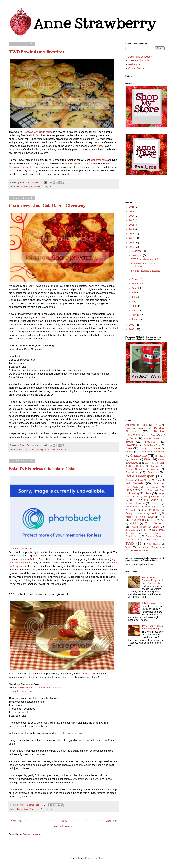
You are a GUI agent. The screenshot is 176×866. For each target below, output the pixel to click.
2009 (132, 324)
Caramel (156, 448)
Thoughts (137, 539)
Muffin (144, 510)
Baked (33, 559)
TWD (50, 187)
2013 (132, 233)
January (136, 319)
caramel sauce (86, 673)
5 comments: (33, 805)
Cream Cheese (134, 469)
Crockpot (155, 469)
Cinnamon (134, 459)
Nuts (156, 509)
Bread (129, 441)
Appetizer (130, 425)
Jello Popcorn (149, 603)
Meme (148, 507)
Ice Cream (131, 500)
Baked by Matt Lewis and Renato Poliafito (38, 687)
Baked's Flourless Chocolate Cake (42, 469)
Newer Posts (16, 820)
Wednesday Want (138, 550)
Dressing (129, 480)
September (137, 283)
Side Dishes (158, 530)
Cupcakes (131, 472)
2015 (132, 224)
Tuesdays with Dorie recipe (37, 131)
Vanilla (128, 547)
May (134, 301)
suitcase (45, 317)
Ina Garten (151, 500)
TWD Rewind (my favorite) (36, 52)
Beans (154, 435)
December (137, 251)
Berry (132, 438)
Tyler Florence (153, 544)
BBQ (145, 435)
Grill (137, 497)
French (37, 187)
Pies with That (138, 520)
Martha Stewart (132, 507)
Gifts (160, 494)
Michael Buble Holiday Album (80, 163)
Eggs (158, 480)
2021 (132, 207)
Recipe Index (135, 64)
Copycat (154, 466)
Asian (158, 425)
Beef (162, 435)
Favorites (159, 483)
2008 (132, 329)
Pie (64, 450)
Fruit (148, 493)
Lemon (140, 503)
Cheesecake (145, 451)
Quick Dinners (139, 527)
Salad (156, 527)
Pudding (134, 523)
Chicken (160, 451)
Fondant (136, 487)
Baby (127, 428)
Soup (145, 533)
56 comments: (34, 445)
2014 (132, 229)
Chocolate (34, 809)
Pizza (153, 520)
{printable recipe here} (21, 548)
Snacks (133, 533)
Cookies (133, 462)
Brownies (131, 445)
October (136, 279)
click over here (98, 159)
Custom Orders (136, 68)
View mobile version (63, 826)
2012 (132, 238)
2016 (132, 220)
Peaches (129, 517)
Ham (145, 497)
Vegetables (142, 547)
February (136, 314)
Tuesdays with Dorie (138, 60)
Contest (161, 459)
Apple (19, 450)
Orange (129, 513)
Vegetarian (159, 547)
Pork (162, 520)
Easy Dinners (144, 480)
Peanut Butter (146, 516)
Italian (128, 503)
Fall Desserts (134, 483)
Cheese (129, 451)
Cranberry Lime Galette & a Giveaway (47, 205)
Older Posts (111, 820)
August (135, 288)
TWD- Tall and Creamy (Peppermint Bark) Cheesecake (152, 580)
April (134, 305)
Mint (133, 510)
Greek (128, 497)
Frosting (134, 493)
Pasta (142, 513)
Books (20, 809)
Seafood (144, 530)
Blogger (101, 858)
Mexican (160, 506)
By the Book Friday (152, 445)
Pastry (44, 187)
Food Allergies (46, 809)
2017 (132, 216)
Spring (157, 533)
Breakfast (150, 441)
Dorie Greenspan (25, 187)
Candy (143, 448)
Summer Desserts (155, 536)
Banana (141, 428)
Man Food (156, 503)
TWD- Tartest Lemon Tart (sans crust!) (152, 627)
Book (146, 439)
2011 (132, 242)
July (134, 292)
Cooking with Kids (134, 466)
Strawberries (131, 536)
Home (64, 820)
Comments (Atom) (32, 834)
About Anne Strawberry (140, 56)
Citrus (26, 450)
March (135, 310)
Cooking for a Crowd (153, 463)
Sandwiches (131, 530)
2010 (132, 247)
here (99, 145)
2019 (132, 211)
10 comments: (34, 182)
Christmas (160, 456)
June (134, 297)
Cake (26, 809)
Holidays (51, 450)
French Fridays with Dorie (153, 490)
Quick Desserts (155, 523)
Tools (155, 539)
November (137, 255)
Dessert (152, 472)
